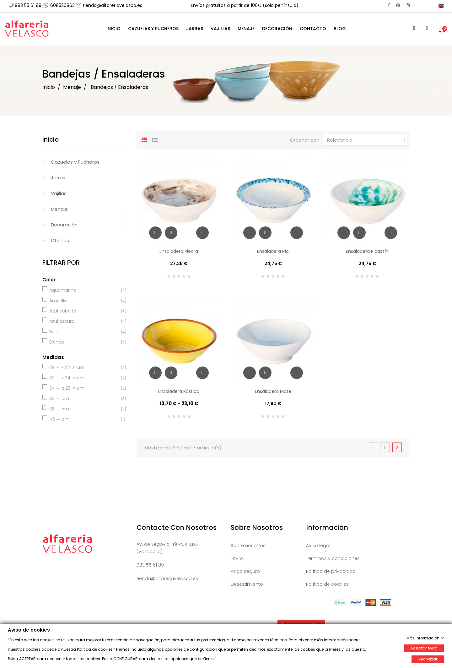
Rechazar (428, 659)
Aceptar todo (424, 648)
